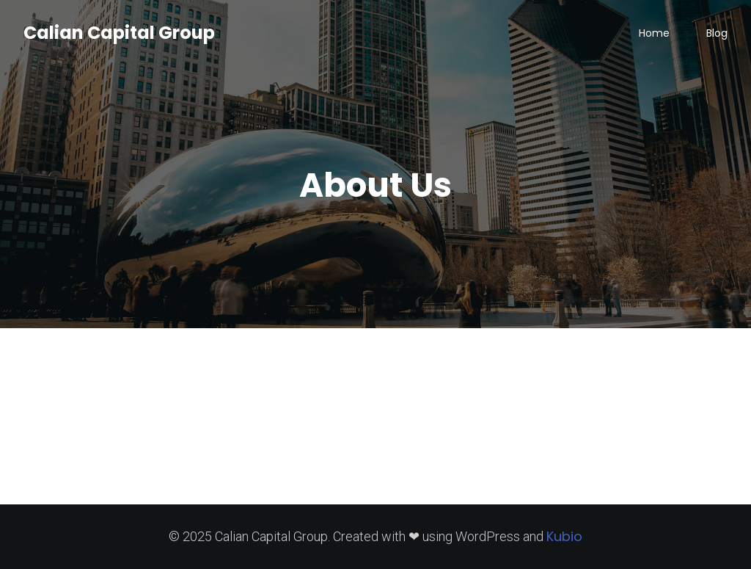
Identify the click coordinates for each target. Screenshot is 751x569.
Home (654, 33)
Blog (717, 33)
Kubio (564, 536)
